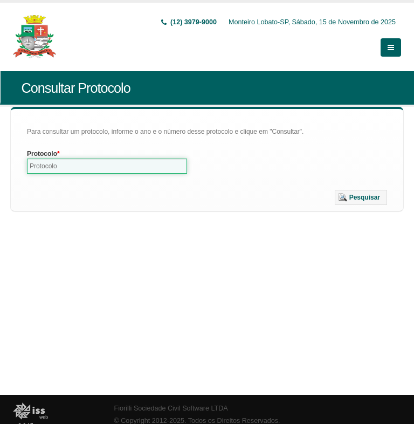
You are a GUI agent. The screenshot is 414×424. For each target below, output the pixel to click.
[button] (361, 197)
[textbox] (107, 166)
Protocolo (42, 154)
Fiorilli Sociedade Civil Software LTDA (171, 408)
